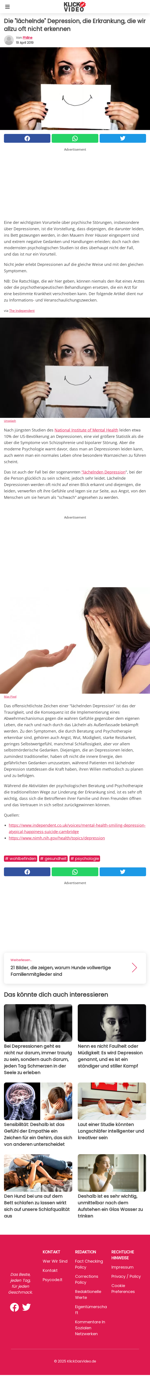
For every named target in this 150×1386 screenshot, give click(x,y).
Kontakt (50, 1270)
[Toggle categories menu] (7, 6)
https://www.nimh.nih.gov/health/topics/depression (57, 838)
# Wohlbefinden (20, 858)
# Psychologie (85, 858)
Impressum (122, 1267)
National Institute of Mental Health (86, 430)
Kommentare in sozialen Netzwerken (90, 1328)
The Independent (22, 310)
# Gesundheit (53, 858)
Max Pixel (10, 696)
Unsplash (10, 421)
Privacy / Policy (126, 1276)
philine (27, 37)
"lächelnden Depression (103, 472)
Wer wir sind (55, 1261)
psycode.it (52, 1279)
